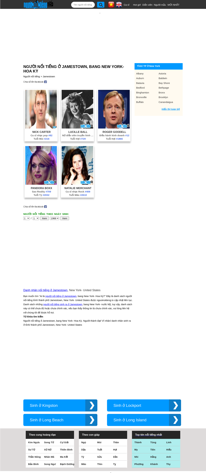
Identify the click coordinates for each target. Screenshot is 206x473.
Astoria (162, 63)
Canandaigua (166, 91)
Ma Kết (64, 398)
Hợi (115, 390)
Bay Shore (164, 72)
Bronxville (141, 86)
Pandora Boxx (41, 177)
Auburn (140, 67)
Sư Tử (31, 390)
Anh (168, 398)
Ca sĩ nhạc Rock (78, 181)
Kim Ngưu (34, 383)
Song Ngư (50, 405)
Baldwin (163, 67)
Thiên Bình (66, 390)
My (136, 390)
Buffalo (140, 91)
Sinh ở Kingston (44, 346)
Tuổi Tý (41, 184)
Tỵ (114, 405)
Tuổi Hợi (78, 128)
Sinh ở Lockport (127, 346)
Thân (116, 383)
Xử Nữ (47, 390)
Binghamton (142, 82)
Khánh (154, 405)
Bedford (140, 77)
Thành (138, 383)
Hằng (153, 398)
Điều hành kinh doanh (114, 125)
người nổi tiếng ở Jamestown (60, 261)
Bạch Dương (67, 405)
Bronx (162, 82)
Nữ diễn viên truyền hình (78, 125)
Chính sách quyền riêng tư (103, 455)
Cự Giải (64, 383)
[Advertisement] (100, 30)
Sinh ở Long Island (129, 361)
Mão (83, 405)
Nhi (136, 398)
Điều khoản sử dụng (103, 438)
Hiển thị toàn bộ (171, 98)
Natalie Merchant (77, 177)
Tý (82, 398)
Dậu (83, 390)
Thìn (99, 405)
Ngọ (83, 383)
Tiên (152, 390)
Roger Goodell (114, 121)
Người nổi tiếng (31, 66)
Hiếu (168, 390)
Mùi (99, 383)
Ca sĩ (126, 4)
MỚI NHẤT (173, 4)
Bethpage (164, 77)
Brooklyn (163, 86)
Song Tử (49, 383)
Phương (139, 405)
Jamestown (49, 66)
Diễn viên (147, 4)
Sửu (99, 398)
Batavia (140, 72)
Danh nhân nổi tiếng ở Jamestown (45, 255)
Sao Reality (41, 181)
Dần (115, 398)
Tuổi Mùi (41, 128)
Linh (168, 383)
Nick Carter (41, 121)
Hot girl (137, 4)
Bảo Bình (33, 405)
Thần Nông (34, 398)
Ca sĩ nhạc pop (41, 125)
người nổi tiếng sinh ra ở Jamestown (62, 269)
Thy (168, 405)
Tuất (99, 390)
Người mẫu (160, 4)
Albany (140, 63)
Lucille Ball (77, 121)
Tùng (153, 383)
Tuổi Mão (78, 184)
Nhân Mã (49, 398)
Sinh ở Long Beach (46, 361)
